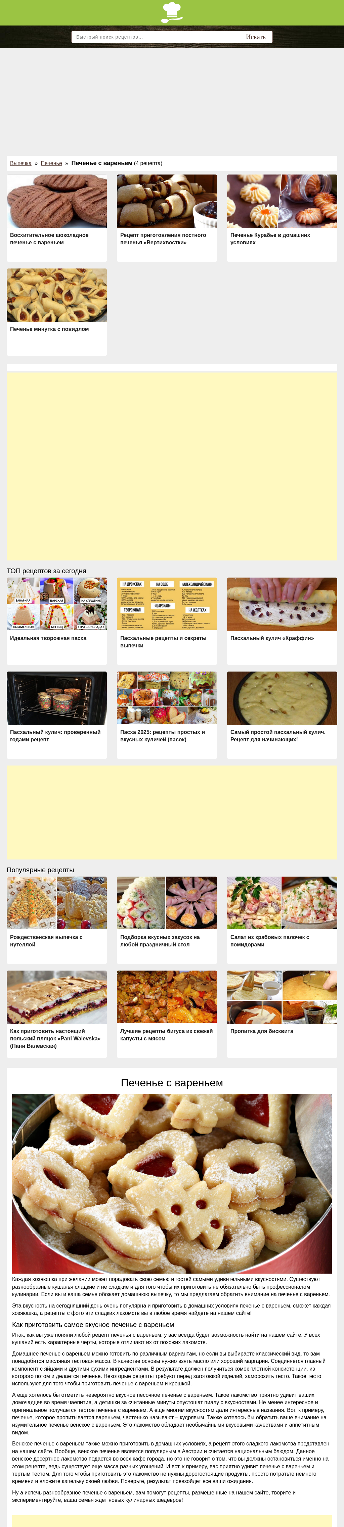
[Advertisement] (172, 99)
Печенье (51, 163)
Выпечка (21, 163)
